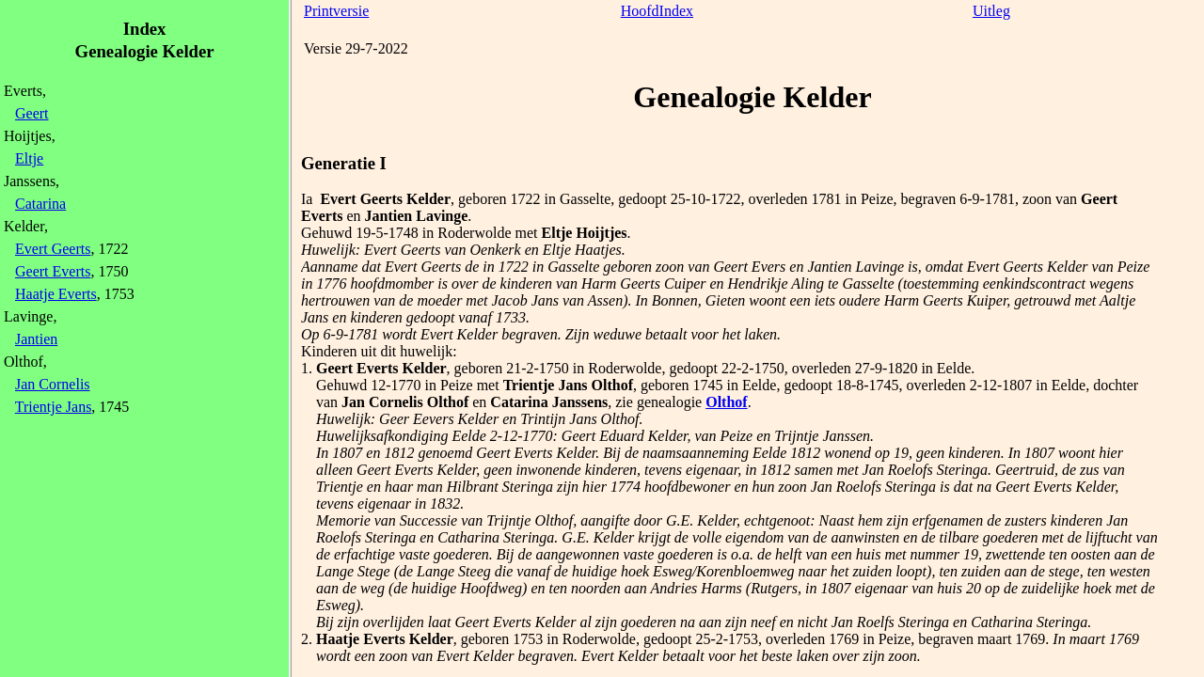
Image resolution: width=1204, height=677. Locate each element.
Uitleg (991, 11)
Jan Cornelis (52, 384)
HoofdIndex (657, 11)
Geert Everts (52, 271)
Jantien (36, 339)
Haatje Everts (56, 294)
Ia (306, 199)
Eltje (29, 158)
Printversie (336, 11)
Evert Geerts (52, 249)
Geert (32, 113)
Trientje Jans (53, 407)
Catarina (40, 204)
